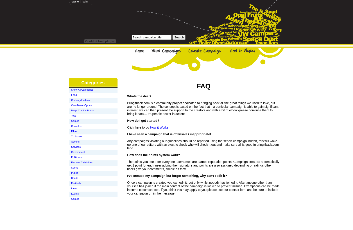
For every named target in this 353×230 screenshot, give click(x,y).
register (75, 1)
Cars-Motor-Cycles (81, 105)
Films (74, 131)
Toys (73, 115)
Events (75, 193)
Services (76, 147)
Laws (74, 188)
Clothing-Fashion (80, 100)
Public (74, 172)
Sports (74, 167)
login (85, 1)
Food (74, 95)
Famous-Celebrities (82, 162)
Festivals (76, 183)
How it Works (159, 127)
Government (78, 152)
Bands (74, 178)
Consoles (76, 126)
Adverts (75, 141)
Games (75, 121)
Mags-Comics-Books (82, 110)
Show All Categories (82, 89)
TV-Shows (76, 136)
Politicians (76, 157)
